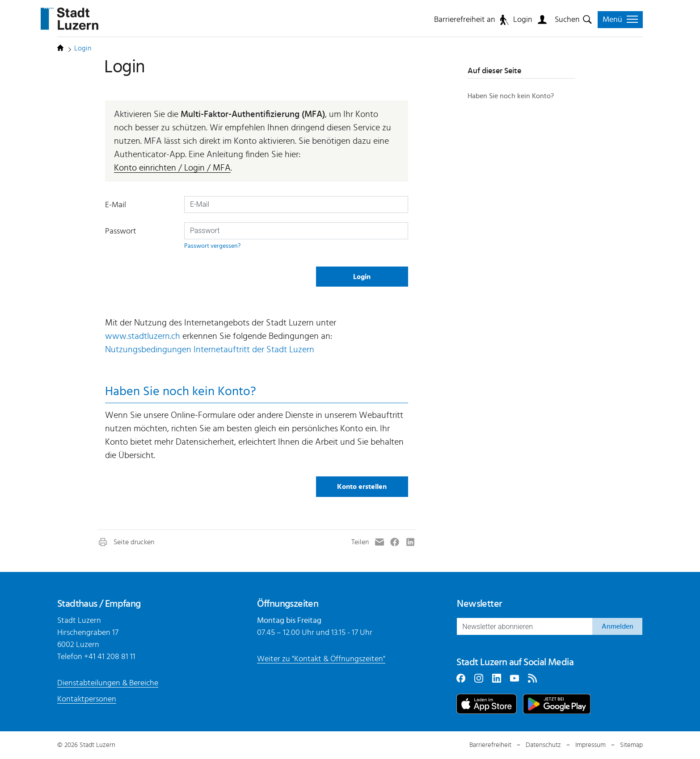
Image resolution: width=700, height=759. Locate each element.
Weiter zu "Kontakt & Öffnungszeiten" (321, 659)
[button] (125, 542)
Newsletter (479, 604)
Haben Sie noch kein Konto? (511, 96)
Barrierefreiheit (490, 745)
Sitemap (631, 745)
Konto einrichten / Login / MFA (172, 167)
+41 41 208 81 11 (109, 657)
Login (522, 20)
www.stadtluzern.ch (142, 336)
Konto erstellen (362, 486)
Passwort (120, 231)
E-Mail (115, 205)
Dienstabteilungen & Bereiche (107, 683)
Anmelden (617, 626)
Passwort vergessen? (212, 245)
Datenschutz (543, 745)
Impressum (590, 745)
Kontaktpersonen (86, 699)
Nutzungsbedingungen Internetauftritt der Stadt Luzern (209, 349)
